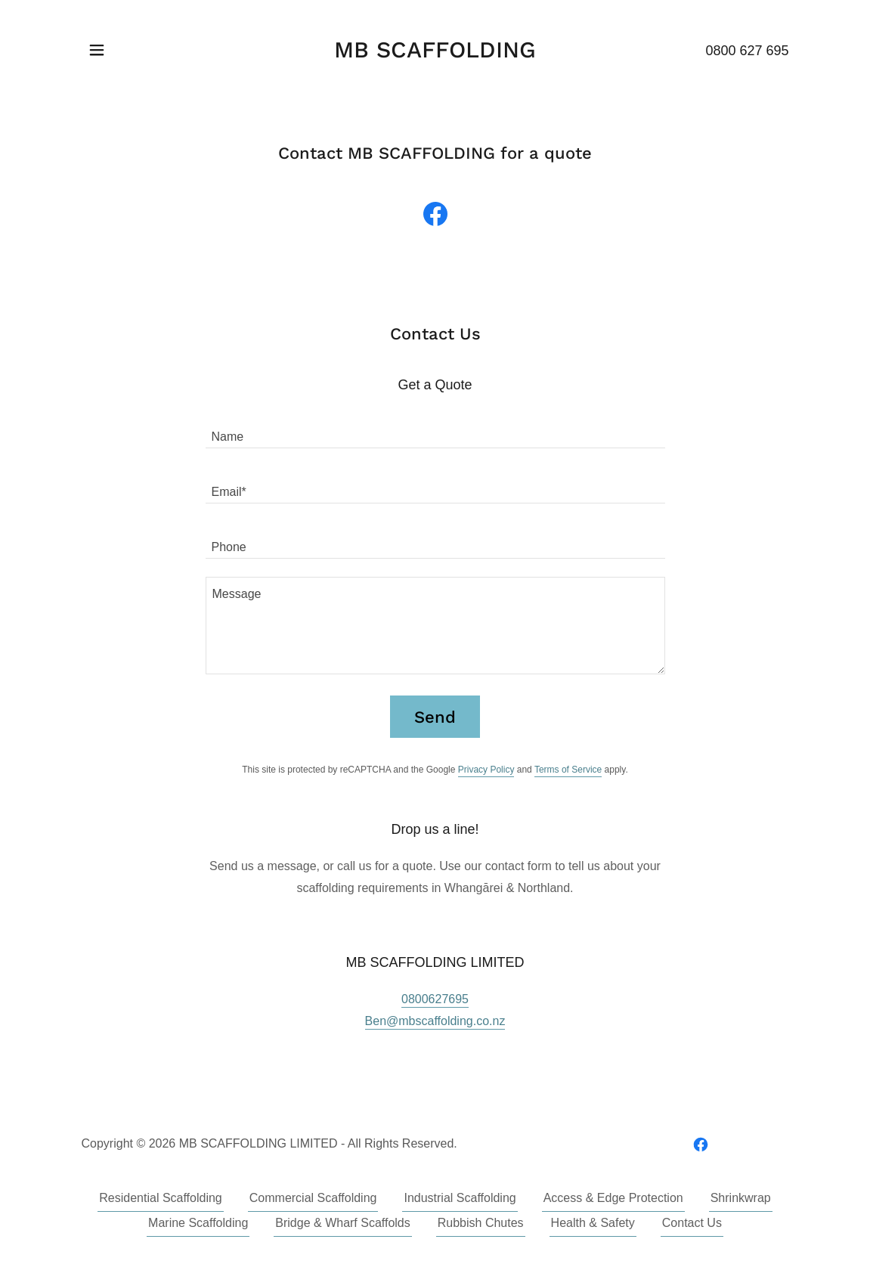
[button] (97, 50)
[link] (435, 53)
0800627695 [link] (435, 999)
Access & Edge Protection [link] (613, 1197)
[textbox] (435, 429)
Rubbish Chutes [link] (481, 1222)
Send (435, 717)
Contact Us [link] (692, 1222)
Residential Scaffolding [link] (160, 1197)
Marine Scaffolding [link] (198, 1222)
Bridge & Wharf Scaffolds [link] (342, 1222)
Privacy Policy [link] (486, 769)
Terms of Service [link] (568, 769)
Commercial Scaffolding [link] (313, 1197)
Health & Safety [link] (593, 1222)
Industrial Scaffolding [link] (459, 1197)
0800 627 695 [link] (746, 50)
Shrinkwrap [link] (741, 1197)
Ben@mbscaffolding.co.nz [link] (435, 1021)
